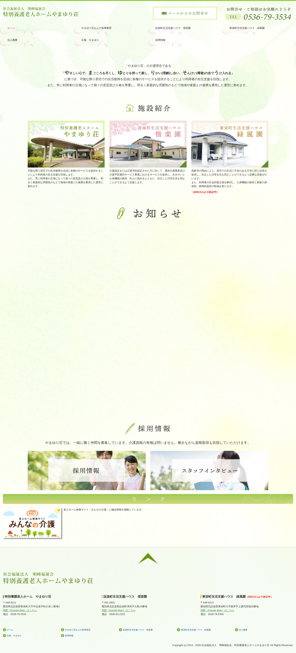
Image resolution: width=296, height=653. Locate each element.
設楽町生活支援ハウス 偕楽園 (173, 28)
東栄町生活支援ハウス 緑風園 (247, 28)
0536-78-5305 (216, 614)
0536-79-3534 (18, 614)
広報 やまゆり (90, 40)
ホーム (11, 28)
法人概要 (12, 40)
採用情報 (160, 40)
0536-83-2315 (117, 614)
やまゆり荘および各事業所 (96, 28)
